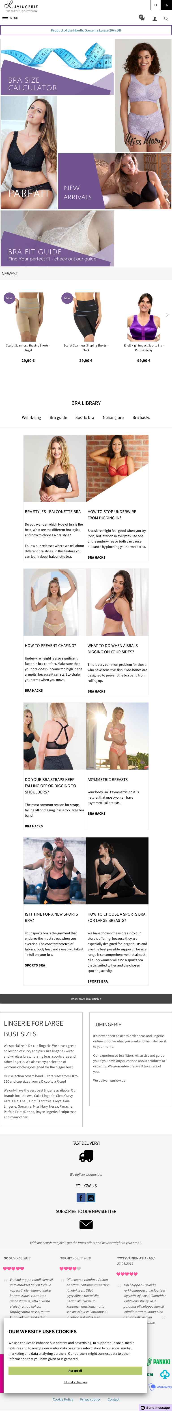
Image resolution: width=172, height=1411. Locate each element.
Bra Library (86, 402)
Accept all (75, 1371)
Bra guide (58, 417)
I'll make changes (75, 1382)
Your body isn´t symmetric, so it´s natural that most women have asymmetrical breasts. (113, 797)
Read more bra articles (86, 999)
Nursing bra (113, 417)
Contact (113, 1399)
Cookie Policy (63, 1399)
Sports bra (84, 417)
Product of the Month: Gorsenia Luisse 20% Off (86, 30)
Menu (10, 18)
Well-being (31, 417)
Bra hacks (141, 417)
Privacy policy (90, 1399)
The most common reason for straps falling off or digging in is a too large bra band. (54, 810)
